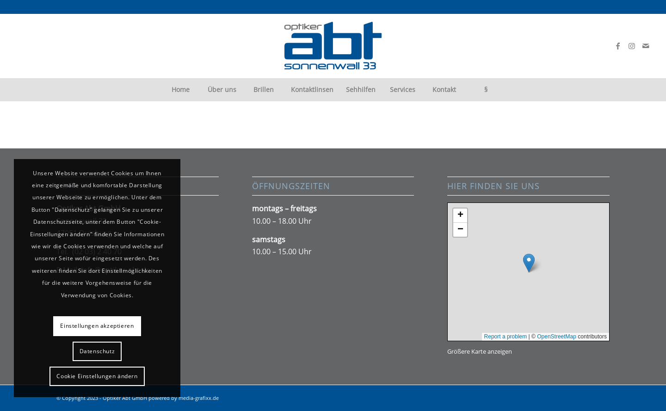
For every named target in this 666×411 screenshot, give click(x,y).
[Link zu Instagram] (632, 46)
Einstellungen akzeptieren (97, 326)
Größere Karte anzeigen (479, 351)
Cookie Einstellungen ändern (96, 376)
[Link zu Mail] (646, 46)
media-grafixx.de (199, 397)
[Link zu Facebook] (618, 46)
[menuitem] (180, 89)
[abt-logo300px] (333, 45)
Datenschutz (97, 351)
